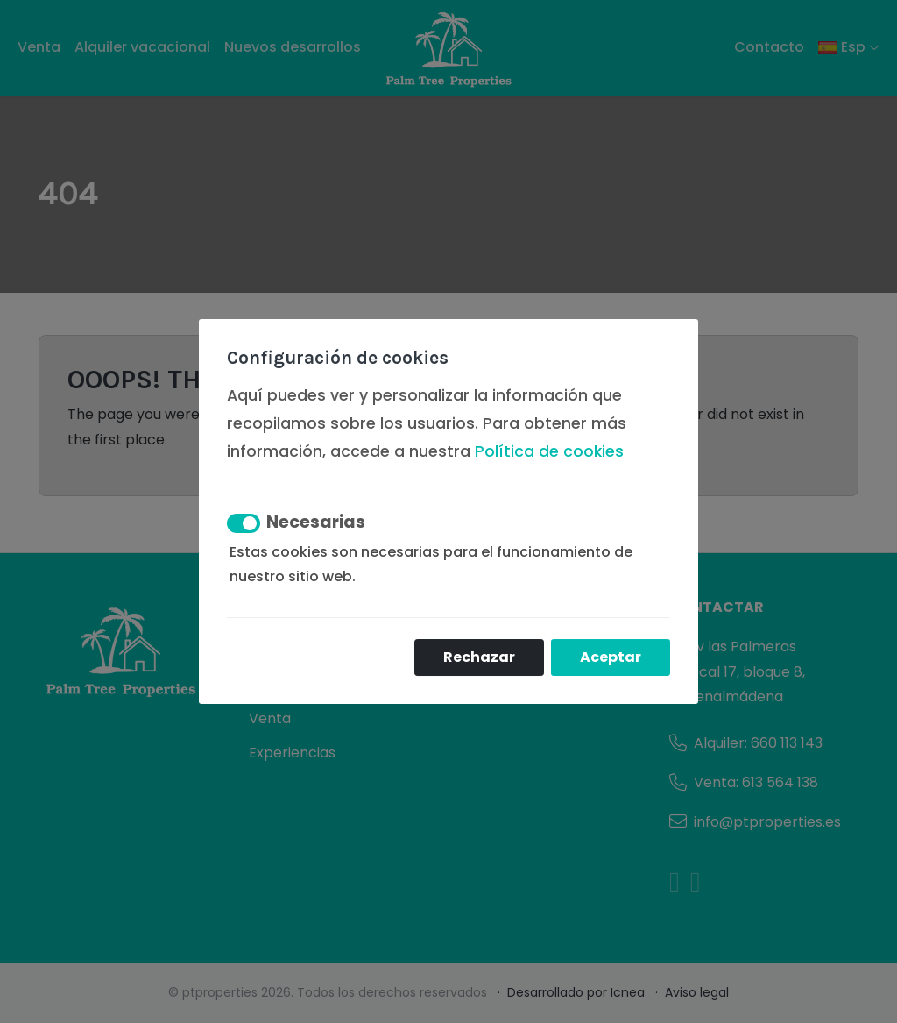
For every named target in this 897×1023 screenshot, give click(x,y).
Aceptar (610, 657)
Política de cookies (549, 451)
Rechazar (479, 657)
